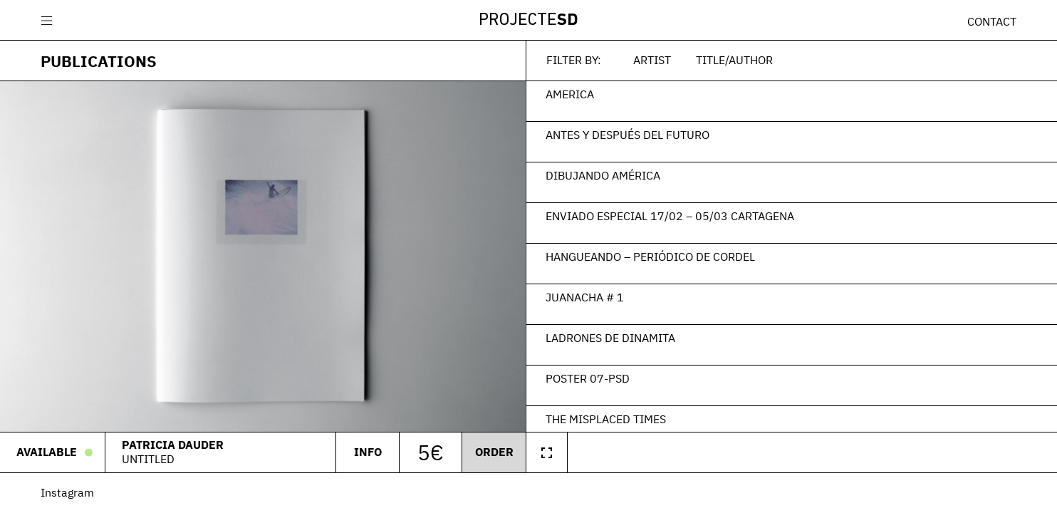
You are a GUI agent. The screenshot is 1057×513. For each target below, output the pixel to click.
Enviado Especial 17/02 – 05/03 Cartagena (670, 216)
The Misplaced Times (606, 419)
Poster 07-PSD (588, 378)
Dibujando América (603, 175)
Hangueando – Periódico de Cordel (650, 256)
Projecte (528, 20)
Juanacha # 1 (585, 297)
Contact (991, 21)
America (570, 94)
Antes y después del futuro (627, 135)
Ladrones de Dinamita (610, 338)
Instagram (67, 492)
